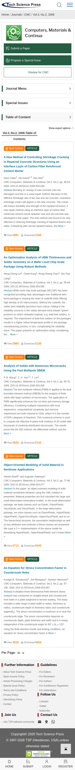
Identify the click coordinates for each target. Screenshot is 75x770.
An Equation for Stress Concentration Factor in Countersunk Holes (35, 570)
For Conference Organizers (53, 685)
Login (47, 763)
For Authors (45, 681)
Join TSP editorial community (18, 721)
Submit (28, 763)
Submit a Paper (18, 48)
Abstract (8, 190)
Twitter (42, 706)
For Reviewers (47, 676)
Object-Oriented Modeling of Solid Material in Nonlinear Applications (34, 467)
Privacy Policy (10, 695)
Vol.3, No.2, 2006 (43, 14)
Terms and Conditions (15, 690)
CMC (27, 14)
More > (62, 226)
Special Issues (17, 103)
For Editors (45, 672)
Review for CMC (38, 72)
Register (65, 763)
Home (5, 14)
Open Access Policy (14, 676)
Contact (7, 704)
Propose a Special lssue (23, 60)
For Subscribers (47, 690)
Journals (16, 14)
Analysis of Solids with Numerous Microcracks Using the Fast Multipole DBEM (35, 368)
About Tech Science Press (17, 672)
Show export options (61, 128)
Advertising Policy (12, 699)
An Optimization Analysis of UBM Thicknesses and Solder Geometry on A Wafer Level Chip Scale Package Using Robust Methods (37, 262)
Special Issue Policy (14, 685)
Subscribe (44, 710)
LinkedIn (43, 701)
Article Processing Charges (17, 681)
